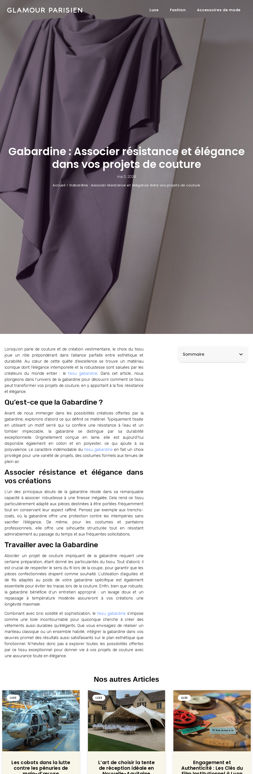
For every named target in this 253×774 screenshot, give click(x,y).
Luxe (154, 10)
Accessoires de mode (219, 10)
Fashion (178, 10)
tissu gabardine (82, 373)
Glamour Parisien (45, 10)
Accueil (59, 185)
